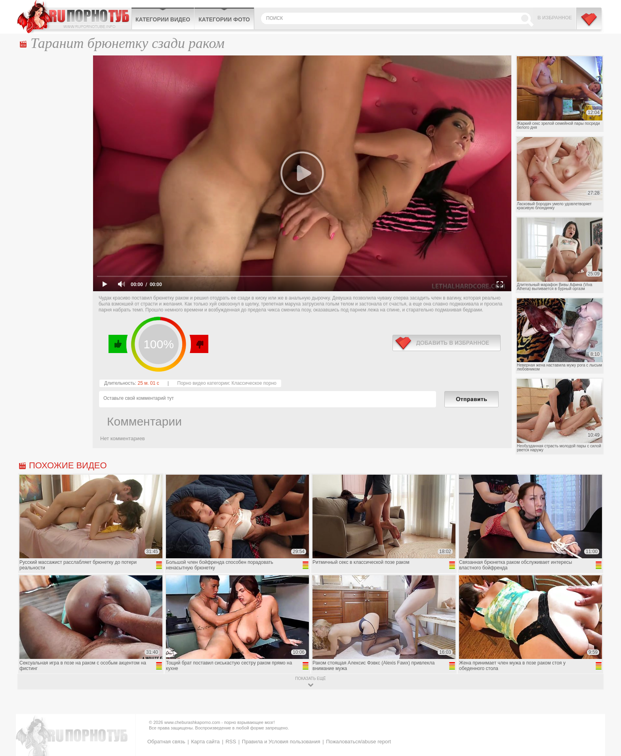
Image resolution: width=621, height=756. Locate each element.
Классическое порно (253, 383)
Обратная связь (166, 742)
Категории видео (162, 19)
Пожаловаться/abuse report (358, 742)
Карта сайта (205, 742)
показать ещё (310, 678)
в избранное (446, 343)
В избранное (554, 18)
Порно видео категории (203, 383)
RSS (230, 742)
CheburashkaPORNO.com (74, 16)
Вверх (605, 710)
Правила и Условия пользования (281, 742)
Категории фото (224, 19)
